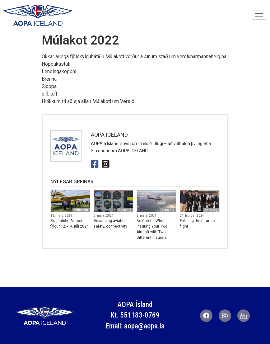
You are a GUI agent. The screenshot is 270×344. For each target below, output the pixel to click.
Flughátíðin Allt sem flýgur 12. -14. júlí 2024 (69, 224)
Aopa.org (125, 210)
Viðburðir (81, 210)
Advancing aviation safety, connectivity (110, 224)
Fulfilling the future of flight (198, 224)
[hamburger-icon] (259, 15)
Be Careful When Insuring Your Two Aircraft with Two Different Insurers (152, 229)
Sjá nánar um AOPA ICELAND (119, 150)
